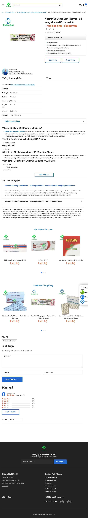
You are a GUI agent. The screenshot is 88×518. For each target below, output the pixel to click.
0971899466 (9, 477)
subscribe (60, 462)
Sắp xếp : (5, 420)
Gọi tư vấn (71, 60)
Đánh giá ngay (10, 412)
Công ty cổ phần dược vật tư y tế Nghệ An (22, 84)
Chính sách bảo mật (50, 488)
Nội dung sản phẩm (12, 121)
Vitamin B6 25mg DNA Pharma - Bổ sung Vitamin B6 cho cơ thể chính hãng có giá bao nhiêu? (40, 186)
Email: (4, 480)
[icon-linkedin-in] (53, 29)
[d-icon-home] (2, 12)
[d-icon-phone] (80, 5)
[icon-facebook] (46, 29)
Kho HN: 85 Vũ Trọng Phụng (16, 483)
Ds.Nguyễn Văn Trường (16, 72)
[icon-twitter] (50, 29)
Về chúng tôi (48, 483)
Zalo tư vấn (53, 60)
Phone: (4, 477)
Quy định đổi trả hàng (50, 480)
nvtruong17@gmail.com (12, 480)
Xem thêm (43, 174)
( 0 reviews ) (57, 32)
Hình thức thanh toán (50, 486)
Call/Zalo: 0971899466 (51, 501)
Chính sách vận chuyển (51, 491)
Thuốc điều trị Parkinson (9, 341)
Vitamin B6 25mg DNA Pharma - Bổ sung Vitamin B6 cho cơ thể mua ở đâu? (33, 201)
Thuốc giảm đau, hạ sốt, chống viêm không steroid (31, 12)
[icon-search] (60, 5)
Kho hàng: (5, 483)
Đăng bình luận (11, 379)
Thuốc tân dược (9, 12)
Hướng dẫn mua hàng (51, 477)
